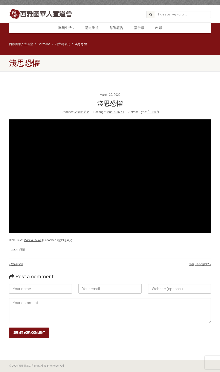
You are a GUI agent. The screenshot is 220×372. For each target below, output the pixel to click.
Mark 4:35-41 (115, 112)
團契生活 (66, 28)
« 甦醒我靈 (16, 264)
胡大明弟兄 (81, 112)
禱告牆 (139, 28)
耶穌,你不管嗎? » (200, 264)
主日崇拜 (153, 112)
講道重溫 (92, 28)
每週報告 (116, 28)
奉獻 (158, 28)
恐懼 (22, 249)
